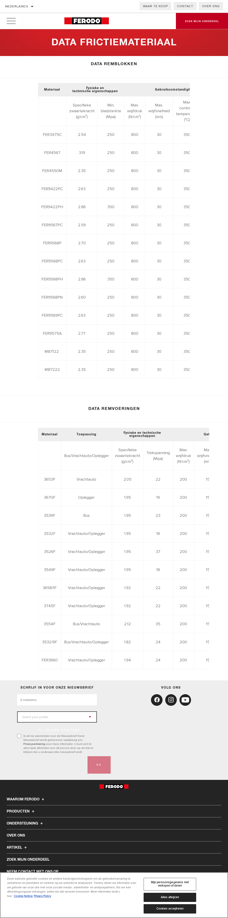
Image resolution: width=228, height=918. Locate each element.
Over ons (211, 6)
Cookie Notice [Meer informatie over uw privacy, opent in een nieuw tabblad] (23, 896)
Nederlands (16, 6)
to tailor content (59, 730)
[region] (114, 895)
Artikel (17, 847)
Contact (185, 6)
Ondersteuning (25, 823)
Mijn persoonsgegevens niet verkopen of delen (170, 884)
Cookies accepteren (169, 908)
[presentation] (51, 765)
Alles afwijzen (170, 897)
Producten (21, 811)
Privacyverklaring (34, 744)
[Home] (86, 21)
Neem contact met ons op (33, 871)
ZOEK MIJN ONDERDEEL (28, 859)
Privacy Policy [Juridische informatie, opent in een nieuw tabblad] (42, 896)
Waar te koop (155, 6)
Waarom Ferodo (26, 799)
